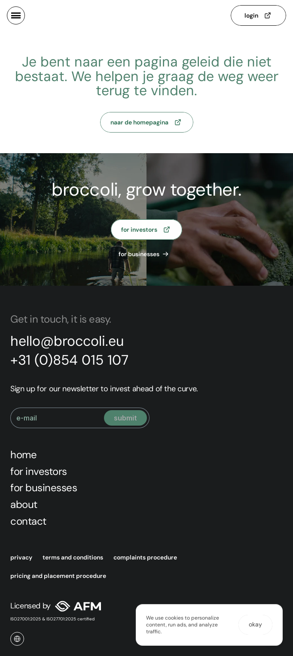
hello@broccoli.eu (67, 341)
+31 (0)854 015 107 (69, 360)
